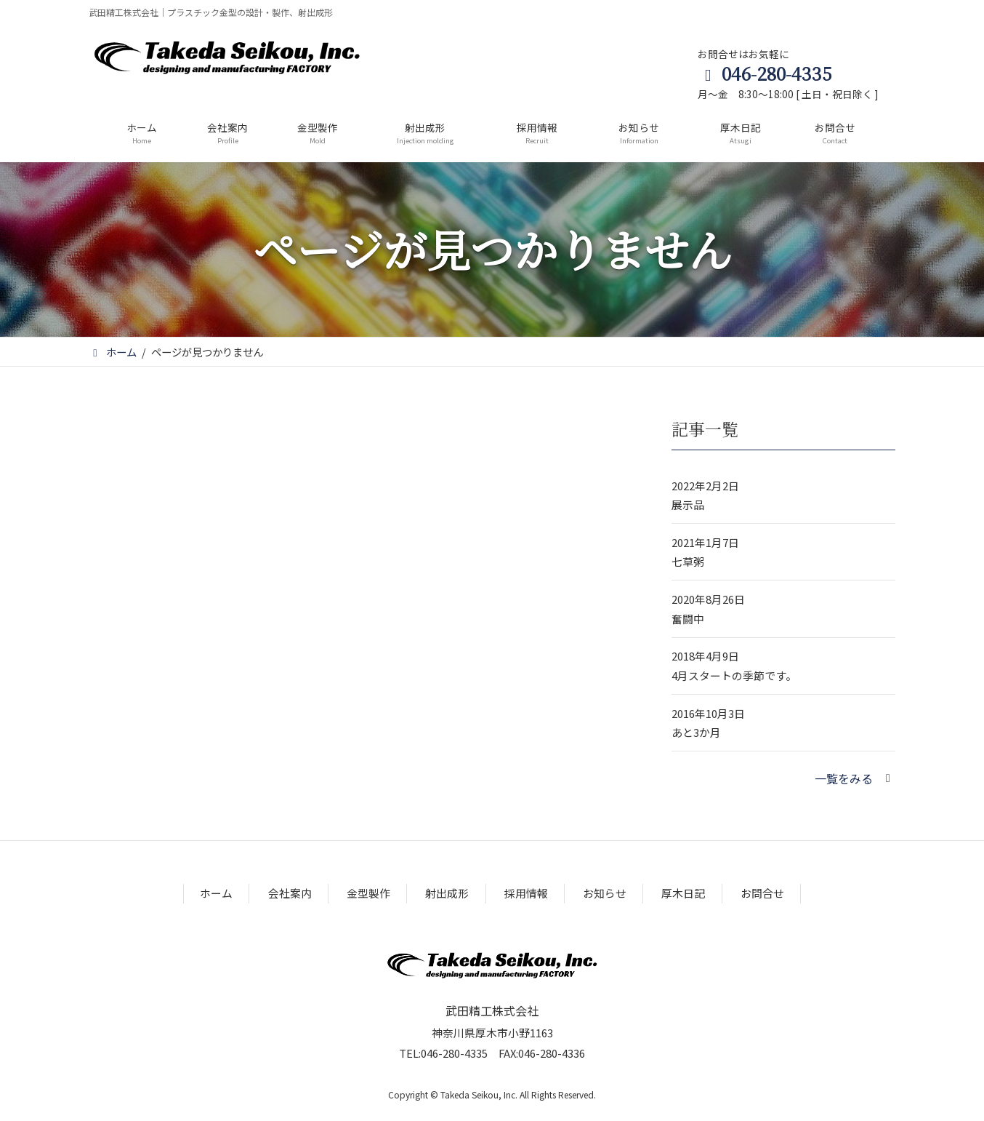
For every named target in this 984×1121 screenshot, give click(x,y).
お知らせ (604, 893)
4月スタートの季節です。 (734, 675)
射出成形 (447, 893)
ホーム (216, 893)
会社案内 (290, 893)
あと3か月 (696, 732)
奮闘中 (688, 618)
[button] (855, 778)
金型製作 (368, 893)
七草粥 (688, 562)
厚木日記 (683, 893)
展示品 (688, 504)
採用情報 (526, 893)
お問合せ (762, 893)
